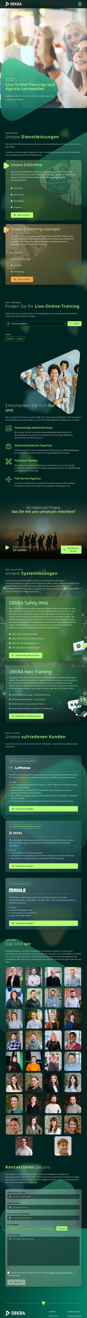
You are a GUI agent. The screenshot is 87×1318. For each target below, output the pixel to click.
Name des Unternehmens (18, 1214)
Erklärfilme (53, 1316)
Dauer (8, 334)
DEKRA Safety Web (74, 1316)
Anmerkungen (13, 1234)
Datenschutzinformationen (61, 1272)
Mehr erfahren (22, 215)
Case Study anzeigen (22, 808)
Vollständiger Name (16, 1192)
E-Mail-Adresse (13, 1203)
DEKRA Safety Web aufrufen (25, 655)
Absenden (16, 1282)
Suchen (75, 323)
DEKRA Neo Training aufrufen (26, 716)
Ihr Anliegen (12, 1224)
